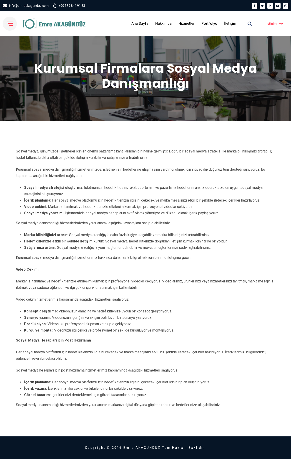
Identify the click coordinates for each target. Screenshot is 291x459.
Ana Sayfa (139, 23)
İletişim (230, 23)
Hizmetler (186, 23)
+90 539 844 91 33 (72, 5)
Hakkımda (163, 23)
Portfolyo (209, 23)
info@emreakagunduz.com (29, 5)
